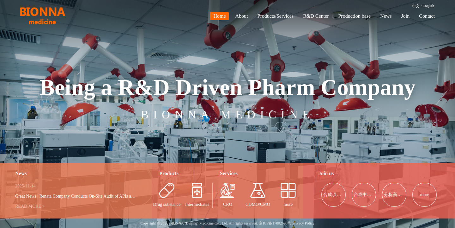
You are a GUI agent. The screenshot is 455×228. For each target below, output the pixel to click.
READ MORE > (30, 206)
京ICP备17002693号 (275, 223)
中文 (416, 6)
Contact (427, 16)
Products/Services (275, 16)
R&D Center (316, 16)
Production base (354, 16)
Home (219, 16)
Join (405, 16)
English (428, 6)
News (385, 16)
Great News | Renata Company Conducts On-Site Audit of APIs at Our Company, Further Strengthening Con (111, 196)
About (241, 16)
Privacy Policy (303, 223)
